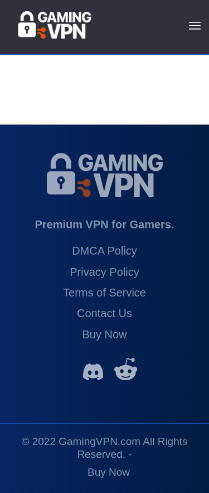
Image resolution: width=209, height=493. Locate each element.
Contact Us (104, 313)
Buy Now (104, 334)
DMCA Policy (104, 251)
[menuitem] (109, 469)
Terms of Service (104, 292)
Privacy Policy (104, 272)
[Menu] (195, 25)
